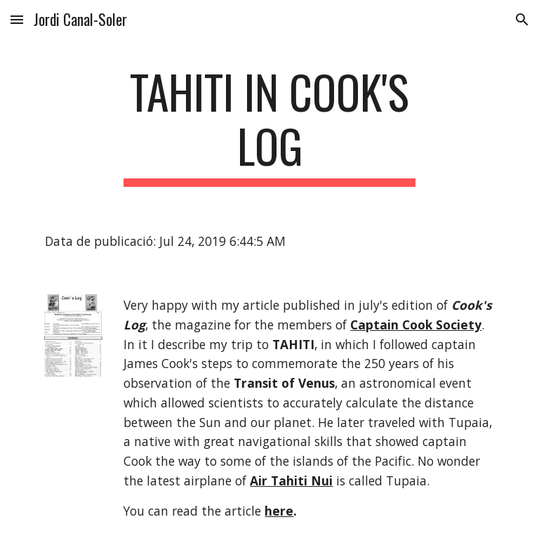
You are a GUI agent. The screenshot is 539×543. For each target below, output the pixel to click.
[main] (269, 125)
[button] (17, 19)
